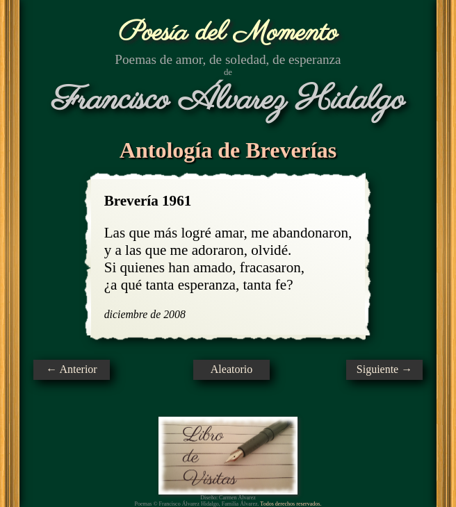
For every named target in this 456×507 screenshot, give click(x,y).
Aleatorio (231, 369)
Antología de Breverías (228, 150)
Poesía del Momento (228, 33)
